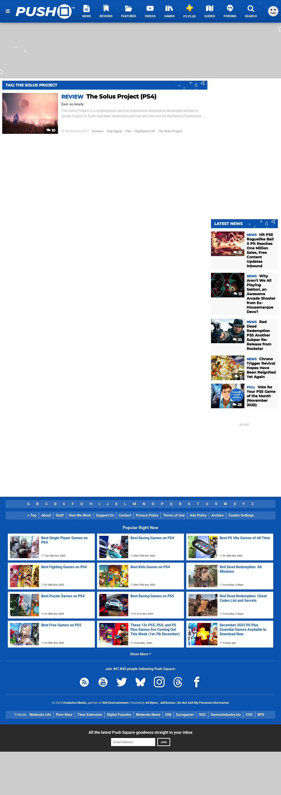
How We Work (80, 515)
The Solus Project (170, 131)
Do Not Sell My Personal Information (203, 703)
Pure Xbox (64, 715)
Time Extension (89, 715)
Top (31, 515)
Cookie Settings (241, 515)
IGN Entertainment (115, 703)
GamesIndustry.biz (226, 715)
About (46, 515)
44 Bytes (151, 703)
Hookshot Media (74, 703)
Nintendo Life (40, 715)
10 (51, 130)
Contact (125, 515)
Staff (60, 515)
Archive (217, 515)
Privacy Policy (147, 515)
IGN (168, 715)
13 (237, 252)
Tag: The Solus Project (31, 85)
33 (237, 340)
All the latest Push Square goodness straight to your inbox (140, 732)
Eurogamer (185, 715)
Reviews (97, 131)
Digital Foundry (119, 715)
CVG (249, 715)
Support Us (105, 515)
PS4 (128, 131)
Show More (140, 654)
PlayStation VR (144, 131)
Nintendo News (148, 715)
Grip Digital (114, 131)
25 (237, 405)
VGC (202, 715)
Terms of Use (174, 515)
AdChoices (168, 703)
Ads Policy (198, 515)
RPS (261, 715)
